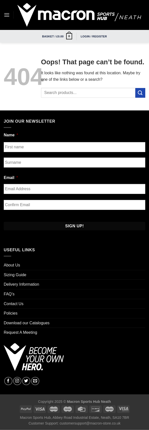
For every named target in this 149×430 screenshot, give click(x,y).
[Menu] (7, 15)
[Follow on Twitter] (26, 381)
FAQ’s (9, 294)
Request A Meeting (20, 332)
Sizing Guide (15, 275)
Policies (10, 313)
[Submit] (140, 93)
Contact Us (13, 304)
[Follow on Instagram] (17, 381)
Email (11, 177)
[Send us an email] (35, 381)
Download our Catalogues (27, 323)
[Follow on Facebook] (8, 381)
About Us (12, 265)
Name (11, 135)
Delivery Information (21, 284)
